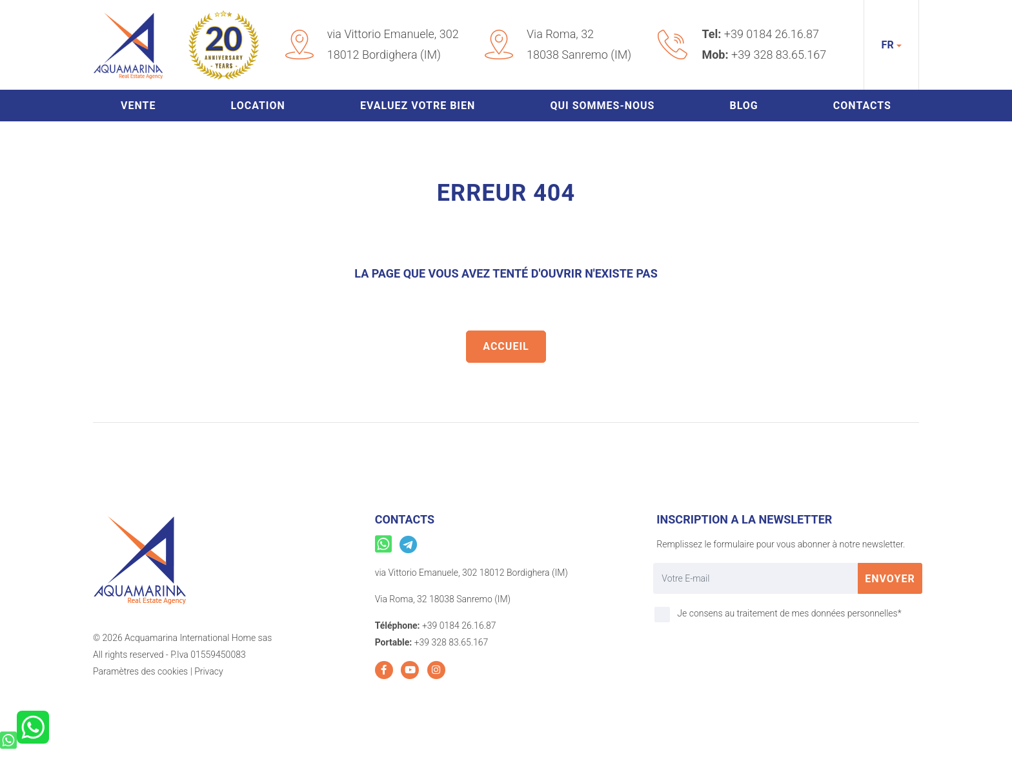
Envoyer (890, 579)
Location (258, 105)
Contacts (862, 105)
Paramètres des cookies (140, 671)
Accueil (506, 346)
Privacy (208, 671)
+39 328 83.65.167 (778, 54)
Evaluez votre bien (417, 105)
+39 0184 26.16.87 (771, 34)
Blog (743, 105)
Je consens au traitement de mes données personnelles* (789, 613)
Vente (138, 105)
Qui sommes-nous (602, 105)
